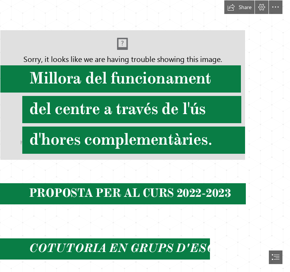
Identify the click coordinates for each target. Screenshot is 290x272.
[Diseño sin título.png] (145, 80)
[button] (239, 7)
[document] (145, 136)
